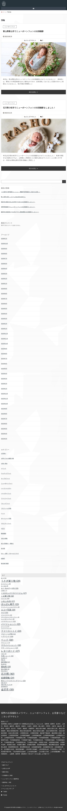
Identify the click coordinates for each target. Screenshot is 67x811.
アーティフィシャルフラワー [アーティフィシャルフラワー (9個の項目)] (10, 607)
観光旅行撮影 (5, 563)
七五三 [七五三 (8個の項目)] (3, 654)
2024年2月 (4, 323)
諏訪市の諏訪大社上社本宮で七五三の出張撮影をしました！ (18, 202)
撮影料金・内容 (6, 782)
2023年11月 (4, 338)
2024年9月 (4, 288)
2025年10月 (4, 243)
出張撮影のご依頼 (7, 775)
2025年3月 (4, 273)
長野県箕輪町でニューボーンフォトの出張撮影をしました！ (18, 207)
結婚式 (3, 558)
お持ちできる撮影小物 (7, 458)
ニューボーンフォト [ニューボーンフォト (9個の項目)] (7, 619)
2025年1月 (4, 283)
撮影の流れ (5, 772)
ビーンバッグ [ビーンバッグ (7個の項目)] (5, 626)
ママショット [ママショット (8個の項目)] (5, 642)
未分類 (3, 548)
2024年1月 (4, 328)
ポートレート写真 (6, 518)
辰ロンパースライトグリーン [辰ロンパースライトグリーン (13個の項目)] (13, 681)
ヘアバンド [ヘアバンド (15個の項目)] (7, 636)
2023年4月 (4, 373)
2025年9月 (4, 248)
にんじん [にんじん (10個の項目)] (5, 598)
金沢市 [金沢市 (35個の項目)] (7, 689)
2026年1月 (4, 238)
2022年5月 (4, 428)
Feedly (4, 795)
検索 (64, 182)
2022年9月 (4, 408)
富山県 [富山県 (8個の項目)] (3, 664)
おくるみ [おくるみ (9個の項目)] (4, 586)
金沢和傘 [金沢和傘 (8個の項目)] (4, 686)
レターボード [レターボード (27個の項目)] (10, 651)
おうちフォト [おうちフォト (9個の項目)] (6, 584)
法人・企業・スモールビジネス (10, 553)
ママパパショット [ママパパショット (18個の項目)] (11, 645)
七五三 (3, 528)
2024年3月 (4, 318)
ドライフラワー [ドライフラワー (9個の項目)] (6, 615)
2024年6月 (4, 303)
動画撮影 (3, 533)
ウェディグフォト (6, 473)
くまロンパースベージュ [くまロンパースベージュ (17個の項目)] (14, 593)
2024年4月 (4, 313)
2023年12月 (4, 333)
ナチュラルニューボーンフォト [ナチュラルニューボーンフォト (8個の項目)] (10, 617)
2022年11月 (4, 398)
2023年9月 (4, 348)
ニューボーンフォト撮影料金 (10, 779)
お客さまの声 (6, 768)
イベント (3, 468)
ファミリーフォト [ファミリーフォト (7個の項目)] (6, 628)
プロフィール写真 (6, 508)
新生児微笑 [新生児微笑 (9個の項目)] (5, 669)
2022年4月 (4, 433)
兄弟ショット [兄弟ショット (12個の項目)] (7, 656)
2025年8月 (4, 253)
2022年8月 (4, 413)
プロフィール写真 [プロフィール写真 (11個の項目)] (8, 634)
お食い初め (4, 463)
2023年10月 (4, 343)
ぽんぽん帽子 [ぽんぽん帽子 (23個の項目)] (10, 604)
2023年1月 (4, 388)
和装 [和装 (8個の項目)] (3, 660)
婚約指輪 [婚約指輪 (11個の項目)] (5, 662)
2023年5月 (4, 368)
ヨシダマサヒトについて (9, 786)
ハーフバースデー (6, 488)
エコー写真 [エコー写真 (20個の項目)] (8, 610)
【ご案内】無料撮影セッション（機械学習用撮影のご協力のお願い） (20, 192)
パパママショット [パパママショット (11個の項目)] (8, 621)
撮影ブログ (5, 765)
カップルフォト (5, 478)
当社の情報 (4, 538)
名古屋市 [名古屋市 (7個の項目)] (4, 658)
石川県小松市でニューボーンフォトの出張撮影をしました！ (29, 108)
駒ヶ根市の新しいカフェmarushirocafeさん (13, 197)
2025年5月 (4, 263)
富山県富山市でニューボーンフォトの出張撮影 (23, 31)
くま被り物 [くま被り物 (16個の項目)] (7, 596)
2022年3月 (4, 438)
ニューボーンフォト (6, 483)
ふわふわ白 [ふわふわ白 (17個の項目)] (8, 601)
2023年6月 (4, 363)
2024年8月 (4, 293)
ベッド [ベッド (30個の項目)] (7, 640)
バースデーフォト (6, 493)
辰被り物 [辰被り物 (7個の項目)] (4, 682)
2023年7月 (4, 358)
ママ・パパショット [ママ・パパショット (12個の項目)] (9, 648)
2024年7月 (4, 298)
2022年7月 (4, 418)
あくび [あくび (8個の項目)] (3, 578)
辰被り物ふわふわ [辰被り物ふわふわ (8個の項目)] (6, 684)
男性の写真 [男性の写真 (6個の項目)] (4, 670)
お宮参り (3, 453)
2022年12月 (4, 393)
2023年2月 (4, 383)
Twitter (4, 791)
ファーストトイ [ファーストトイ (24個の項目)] (11, 631)
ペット (3, 513)
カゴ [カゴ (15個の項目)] (4, 613)
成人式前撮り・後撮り (7, 543)
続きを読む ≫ (33, 92)
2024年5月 (4, 308)
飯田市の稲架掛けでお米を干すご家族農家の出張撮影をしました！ (20, 212)
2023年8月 (4, 353)
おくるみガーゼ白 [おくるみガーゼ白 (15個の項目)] (9, 588)
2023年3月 (4, 378)
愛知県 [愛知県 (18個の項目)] (6, 667)
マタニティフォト (6, 523)
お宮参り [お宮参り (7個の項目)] (4, 590)
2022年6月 (4, 423)
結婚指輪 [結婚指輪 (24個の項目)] (7, 677)
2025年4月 (4, 268)
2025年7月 (4, 258)
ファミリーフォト (6, 498)
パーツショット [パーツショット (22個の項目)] (10, 624)
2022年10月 (4, 403)
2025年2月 (4, 278)
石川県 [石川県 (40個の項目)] (7, 673)
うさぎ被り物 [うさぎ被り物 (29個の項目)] (10, 581)
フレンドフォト (5, 503)
